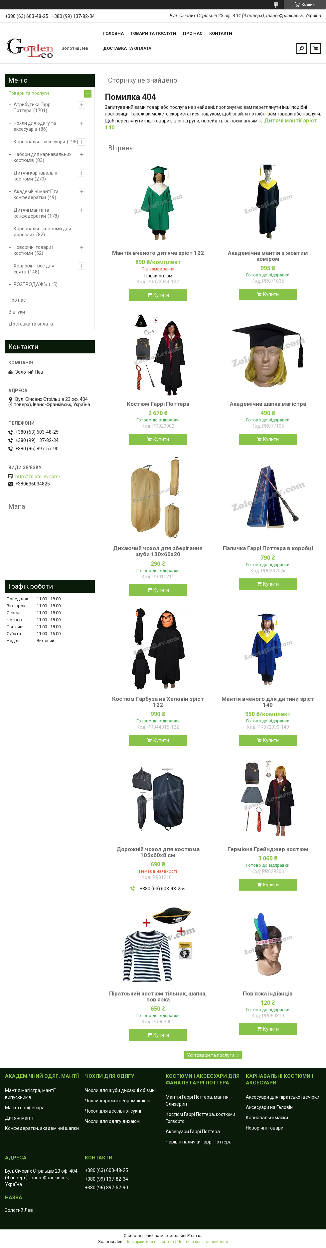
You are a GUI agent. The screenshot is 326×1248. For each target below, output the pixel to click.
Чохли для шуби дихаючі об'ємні (120, 1090)
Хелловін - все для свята (34, 268)
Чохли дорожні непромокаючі (117, 1100)
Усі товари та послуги (210, 1055)
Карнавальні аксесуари (39, 141)
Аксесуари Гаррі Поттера (193, 1131)
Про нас (193, 33)
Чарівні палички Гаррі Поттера (199, 1141)
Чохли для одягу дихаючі (112, 1121)
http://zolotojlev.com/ (38, 476)
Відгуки (17, 312)
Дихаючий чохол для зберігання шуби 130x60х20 (158, 551)
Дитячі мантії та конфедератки (31, 213)
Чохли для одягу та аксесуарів (35, 126)
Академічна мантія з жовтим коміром (268, 256)
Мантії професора (25, 1107)
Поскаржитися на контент (149, 1241)
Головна (113, 33)
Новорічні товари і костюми (33, 250)
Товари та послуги (153, 33)
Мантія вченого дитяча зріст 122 (158, 253)
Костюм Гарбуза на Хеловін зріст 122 (158, 702)
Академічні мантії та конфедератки (36, 194)
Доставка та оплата (127, 48)
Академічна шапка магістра (268, 404)
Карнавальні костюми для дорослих (42, 231)
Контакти (220, 33)
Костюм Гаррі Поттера (158, 404)
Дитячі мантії (20, 1118)
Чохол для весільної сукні (113, 1111)
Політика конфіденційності (202, 1241)
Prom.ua (195, 1235)
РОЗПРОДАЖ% (30, 284)
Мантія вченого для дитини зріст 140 (268, 702)
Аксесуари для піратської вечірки (282, 1097)
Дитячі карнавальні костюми (35, 176)
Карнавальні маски (267, 1117)
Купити (161, 295)
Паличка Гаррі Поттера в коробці (268, 548)
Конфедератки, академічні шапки (42, 1128)
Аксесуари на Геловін (269, 1107)
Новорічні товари (264, 1128)
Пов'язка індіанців (268, 993)
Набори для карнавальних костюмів (43, 157)
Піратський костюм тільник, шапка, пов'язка (158, 996)
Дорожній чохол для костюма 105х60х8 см (158, 852)
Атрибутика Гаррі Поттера (33, 107)
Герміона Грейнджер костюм (268, 849)
